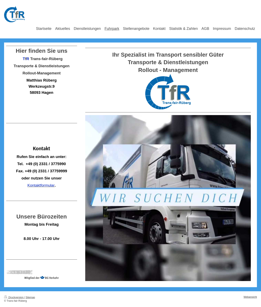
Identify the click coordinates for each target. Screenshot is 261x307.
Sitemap (30, 297)
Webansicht (250, 297)
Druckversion (14, 297)
